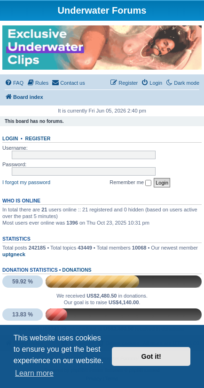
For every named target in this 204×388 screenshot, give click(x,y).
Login (10, 138)
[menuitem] (14, 83)
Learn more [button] (34, 373)
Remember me (130, 182)
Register (38, 138)
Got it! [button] (151, 356)
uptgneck (13, 254)
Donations (76, 270)
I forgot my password (26, 182)
